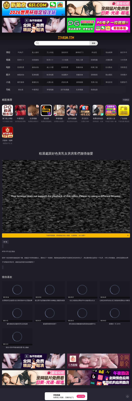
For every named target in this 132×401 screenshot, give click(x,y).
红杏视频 (79, 89)
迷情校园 (79, 82)
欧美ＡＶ (50, 60)
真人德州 (35, 52)
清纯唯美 (94, 75)
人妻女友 (50, 82)
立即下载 (81, 396)
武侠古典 (64, 82)
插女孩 (20, 89)
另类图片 (123, 75)
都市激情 (20, 82)
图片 (8, 74)
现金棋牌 (109, 52)
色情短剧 (94, 89)
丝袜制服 (94, 60)
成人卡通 (50, 67)
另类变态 (123, 67)
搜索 (93, 43)
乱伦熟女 (109, 67)
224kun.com (66, 38)
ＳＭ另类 (123, 60)
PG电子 (20, 52)
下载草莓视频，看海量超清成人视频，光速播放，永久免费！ (87, 235)
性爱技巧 (123, 82)
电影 (8, 67)
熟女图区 (109, 75)
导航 (8, 89)
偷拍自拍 (35, 67)
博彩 (8, 52)
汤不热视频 (65, 89)
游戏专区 (64, 52)
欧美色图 (50, 75)
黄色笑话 (109, 82)
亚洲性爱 (20, 67)
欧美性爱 (64, 67)
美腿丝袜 (79, 75)
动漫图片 (64, 75)
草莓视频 (50, 89)
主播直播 (109, 60)
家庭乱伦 (35, 82)
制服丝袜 (79, 67)
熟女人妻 (79, 60)
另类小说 (94, 82)
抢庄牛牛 (123, 52)
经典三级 (94, 67)
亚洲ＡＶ (20, 60)
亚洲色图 (35, 75)
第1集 (5, 242)
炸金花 (94, 52)
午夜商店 (35, 89)
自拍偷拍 (35, 60)
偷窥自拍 (20, 75)
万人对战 (50, 52)
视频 (8, 59)
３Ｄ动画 (64, 60)
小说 (8, 82)
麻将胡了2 (79, 52)
